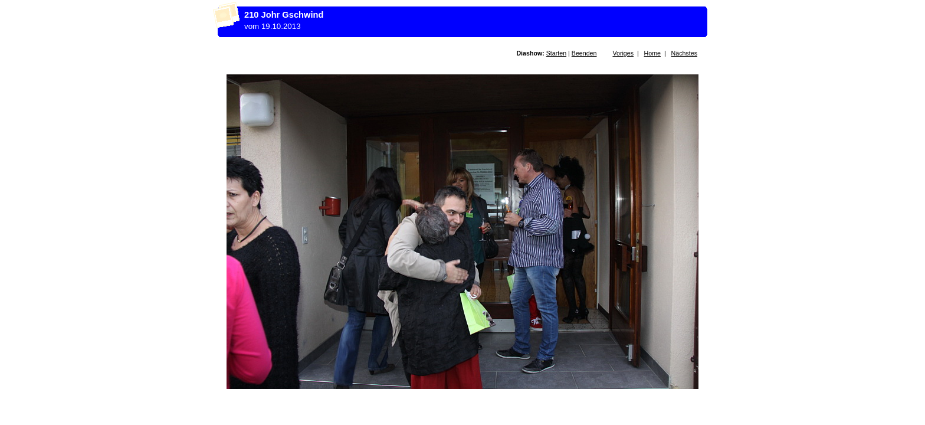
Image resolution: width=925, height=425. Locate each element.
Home (652, 53)
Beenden (584, 53)
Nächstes (684, 53)
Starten (556, 53)
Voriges (623, 53)
